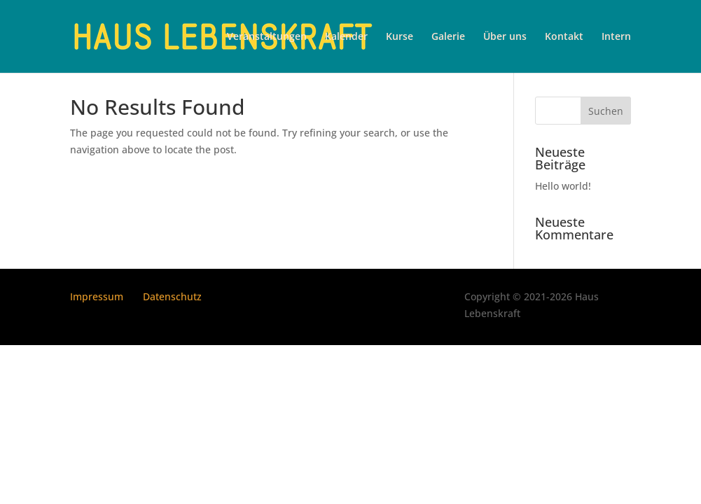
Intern (616, 37)
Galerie (448, 37)
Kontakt (564, 37)
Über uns (505, 37)
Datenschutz (172, 296)
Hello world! (563, 185)
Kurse (399, 37)
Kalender (346, 37)
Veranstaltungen (267, 37)
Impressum (96, 296)
